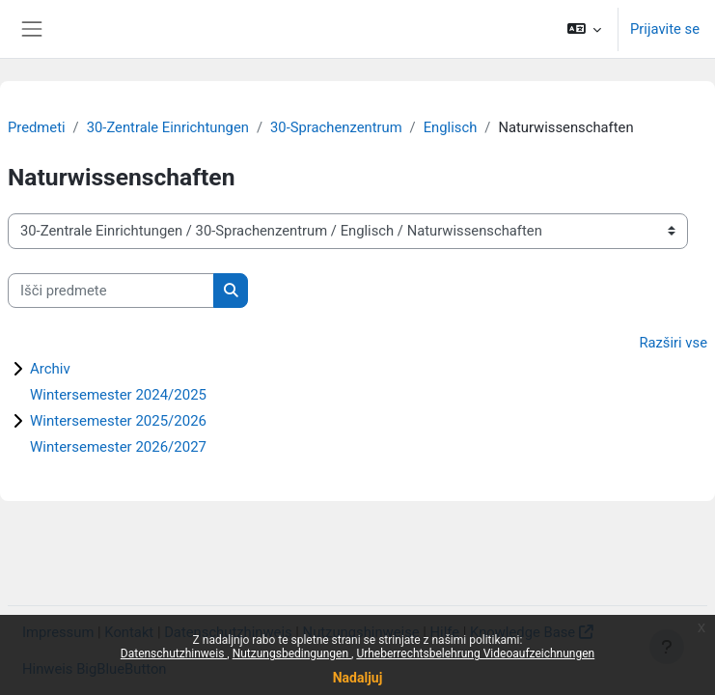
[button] (584, 29)
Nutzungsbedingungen (292, 653)
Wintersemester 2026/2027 (118, 447)
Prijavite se (665, 29)
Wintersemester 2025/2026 (118, 421)
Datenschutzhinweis (174, 653)
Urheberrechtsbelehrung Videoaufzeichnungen (475, 653)
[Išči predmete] (111, 290)
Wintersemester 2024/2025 (118, 394)
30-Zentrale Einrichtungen (168, 127)
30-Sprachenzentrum (336, 127)
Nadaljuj (358, 677)
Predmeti (37, 127)
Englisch (451, 127)
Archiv (50, 368)
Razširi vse (673, 342)
